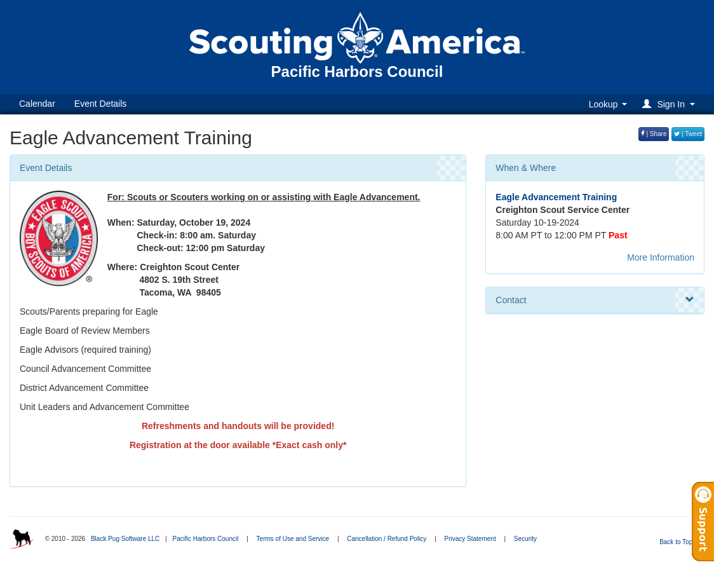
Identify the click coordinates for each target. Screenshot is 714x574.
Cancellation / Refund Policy (386, 538)
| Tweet (688, 133)
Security (525, 538)
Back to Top (680, 541)
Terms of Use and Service (293, 538)
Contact (594, 300)
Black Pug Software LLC (125, 538)
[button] (670, 104)
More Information (660, 257)
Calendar (37, 104)
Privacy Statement (470, 538)
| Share (654, 133)
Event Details (100, 104)
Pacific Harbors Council (205, 538)
